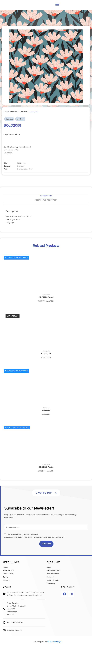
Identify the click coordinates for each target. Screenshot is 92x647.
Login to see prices (12, 134)
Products (13, 112)
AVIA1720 (46, 410)
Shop (6, 112)
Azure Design (55, 642)
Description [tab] (46, 196)
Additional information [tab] (46, 200)
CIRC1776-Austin (46, 297)
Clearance (23, 112)
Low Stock (20, 119)
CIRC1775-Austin (46, 467)
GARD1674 (46, 354)
